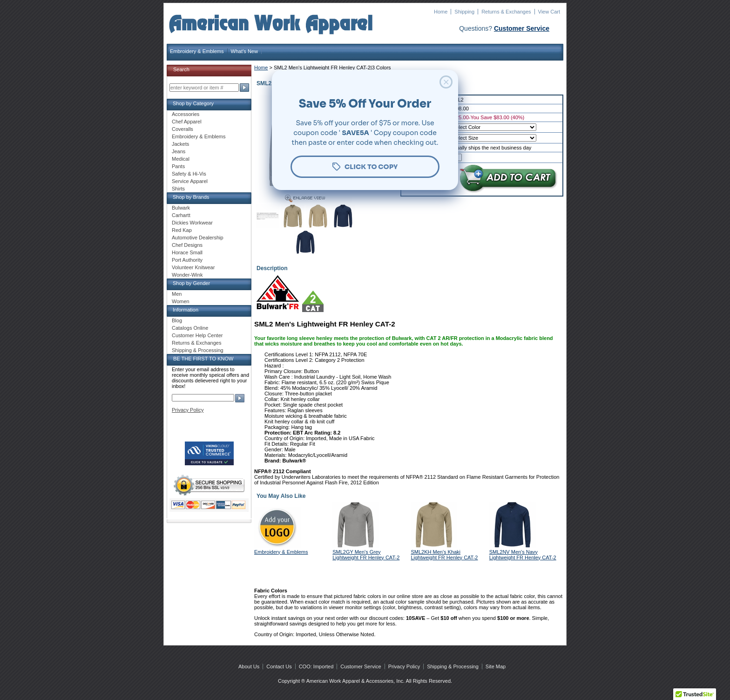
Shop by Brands (191, 197)
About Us (248, 666)
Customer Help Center (197, 335)
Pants (178, 166)
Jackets (180, 144)
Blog (177, 320)
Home (440, 11)
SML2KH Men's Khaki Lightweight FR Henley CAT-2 (444, 554)
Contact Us (278, 666)
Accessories (185, 114)
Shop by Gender (191, 283)
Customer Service (521, 28)
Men (177, 294)
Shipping (464, 11)
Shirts (178, 188)
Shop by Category (193, 103)
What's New (244, 51)
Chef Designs (187, 245)
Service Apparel (190, 181)
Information (185, 310)
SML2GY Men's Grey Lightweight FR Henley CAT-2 (365, 554)
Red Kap (182, 230)
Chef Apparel (187, 121)
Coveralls (182, 129)
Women (180, 301)
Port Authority (187, 260)
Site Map (496, 666)
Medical (180, 159)
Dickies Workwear (192, 222)
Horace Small (187, 252)
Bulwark (181, 208)
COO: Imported (316, 666)
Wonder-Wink (187, 275)
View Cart (549, 11)
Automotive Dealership (197, 237)
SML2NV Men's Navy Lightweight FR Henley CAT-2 (522, 554)
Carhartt (181, 215)
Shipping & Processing (197, 350)
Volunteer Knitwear (193, 267)
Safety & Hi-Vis (189, 174)
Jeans (178, 151)
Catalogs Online (190, 328)
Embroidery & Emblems (197, 51)
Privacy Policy (187, 410)
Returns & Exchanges (506, 11)
